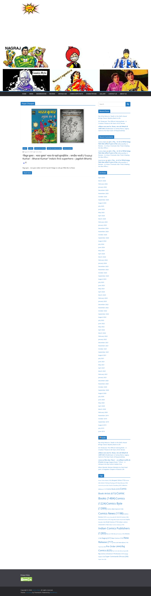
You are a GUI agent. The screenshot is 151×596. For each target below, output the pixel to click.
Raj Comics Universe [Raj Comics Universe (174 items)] (107, 554)
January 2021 (102, 377)
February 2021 (103, 374)
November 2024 (103, 231)
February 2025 (103, 222)
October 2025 (102, 197)
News (31, 94)
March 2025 (102, 219)
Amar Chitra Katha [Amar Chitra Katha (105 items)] (104, 480)
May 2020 (101, 403)
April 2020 (101, 406)
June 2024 (101, 247)
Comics (30, 148)
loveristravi (101, 160)
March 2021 (102, 371)
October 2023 (102, 273)
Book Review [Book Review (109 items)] (123, 483)
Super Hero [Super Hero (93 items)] (102, 559)
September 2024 (103, 238)
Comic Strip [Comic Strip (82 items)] (111, 517)
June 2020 (101, 400)
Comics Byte (38, 152)
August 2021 (102, 355)
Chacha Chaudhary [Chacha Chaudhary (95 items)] (115, 485)
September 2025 (103, 200)
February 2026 (103, 184)
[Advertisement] (75, 31)
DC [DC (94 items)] (117, 517)
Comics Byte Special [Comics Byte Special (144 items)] (115, 509)
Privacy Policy (25, 575)
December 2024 (103, 228)
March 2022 (102, 333)
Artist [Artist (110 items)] (104, 483)
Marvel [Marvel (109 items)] (109, 534)
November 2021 (103, 346)
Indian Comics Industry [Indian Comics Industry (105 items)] (116, 525)
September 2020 (103, 390)
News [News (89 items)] (115, 542)
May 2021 (101, 365)
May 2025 (101, 212)
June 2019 (101, 431)
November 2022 (103, 308)
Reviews (52, 94)
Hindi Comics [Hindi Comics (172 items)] (112, 522)
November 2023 (103, 270)
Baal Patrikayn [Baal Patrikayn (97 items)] (112, 483)
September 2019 (103, 422)
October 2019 (102, 419)
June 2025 (101, 209)
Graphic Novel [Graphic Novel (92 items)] (120, 519)
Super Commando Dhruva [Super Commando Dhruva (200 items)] (116, 556)
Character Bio (91, 94)
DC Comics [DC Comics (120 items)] (123, 517)
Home (24, 94)
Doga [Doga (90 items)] (113, 519)
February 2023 (103, 298)
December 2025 (103, 190)
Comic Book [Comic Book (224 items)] (113, 489)
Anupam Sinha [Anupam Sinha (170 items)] (118, 480)
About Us (123, 94)
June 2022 (101, 323)
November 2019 (103, 415)
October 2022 (102, 311)
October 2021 (102, 349)
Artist (24, 148)
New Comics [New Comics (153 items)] (117, 538)
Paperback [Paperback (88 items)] (102, 546)
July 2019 (101, 428)
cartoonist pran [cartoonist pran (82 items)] (103, 485)
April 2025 (101, 216)
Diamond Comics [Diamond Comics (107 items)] (104, 519)
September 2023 (103, 276)
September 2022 (103, 314)
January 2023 (102, 301)
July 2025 (101, 206)
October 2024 (102, 235)
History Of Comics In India (54, 148)
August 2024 (102, 241)
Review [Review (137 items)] (120, 554)
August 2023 (102, 279)
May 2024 (101, 250)
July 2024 (101, 244)
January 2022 (102, 339)
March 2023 (102, 295)
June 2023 (101, 285)
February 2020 (103, 412)
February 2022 (103, 336)
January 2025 (102, 225)
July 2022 (101, 320)
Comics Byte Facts (76, 94)
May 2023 (101, 289)
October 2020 (102, 387)
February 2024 (103, 260)
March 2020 (102, 409)
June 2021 (101, 362)
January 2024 (102, 263)
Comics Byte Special (40, 148)
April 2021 (101, 368)
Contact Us (113, 94)
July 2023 (101, 282)
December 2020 (103, 381)
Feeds (103, 438)
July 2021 (101, 358)
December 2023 (103, 266)
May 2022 (101, 327)
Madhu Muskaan (68, 148)
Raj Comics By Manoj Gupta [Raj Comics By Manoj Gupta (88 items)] (120, 551)
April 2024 (101, 254)
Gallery (102, 94)
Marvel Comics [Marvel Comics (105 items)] (119, 534)
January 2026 (102, 187)
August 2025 (102, 203)
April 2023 (101, 292)
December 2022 (103, 304)
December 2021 (103, 342)
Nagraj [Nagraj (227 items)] (106, 538)
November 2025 (103, 193)
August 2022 (102, 317)
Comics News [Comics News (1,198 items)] (110, 513)
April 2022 (101, 330)
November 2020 (103, 384)
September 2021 (103, 352)
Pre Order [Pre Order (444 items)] (113, 546)
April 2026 (101, 178)
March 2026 (102, 181)
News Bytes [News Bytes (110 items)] (123, 542)
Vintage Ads (62, 94)
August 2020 (102, 393)
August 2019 (102, 425)
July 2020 (101, 396)
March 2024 (102, 257)
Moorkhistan (41, 94)
